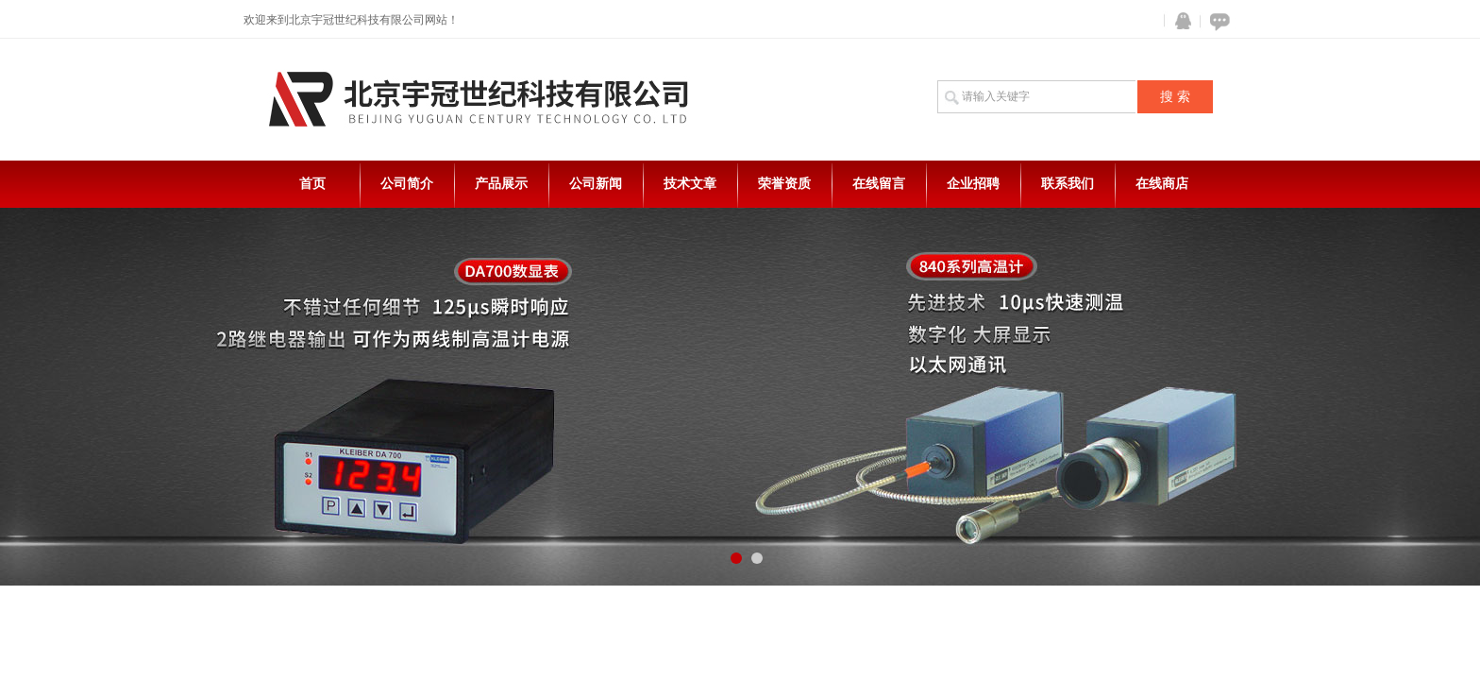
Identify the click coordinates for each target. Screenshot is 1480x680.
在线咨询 (1217, 21)
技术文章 (690, 184)
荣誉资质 (784, 184)
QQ (1179, 21)
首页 (312, 184)
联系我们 (1067, 184)
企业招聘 (973, 184)
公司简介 (406, 184)
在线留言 (878, 184)
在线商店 (1161, 184)
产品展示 (501, 184)
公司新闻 (595, 184)
